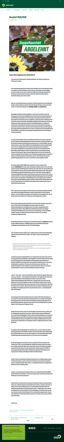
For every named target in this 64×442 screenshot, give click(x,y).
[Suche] (58, 1)
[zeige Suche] (60, 1)
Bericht (11, 411)
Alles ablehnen (19, 435)
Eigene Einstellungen (8, 435)
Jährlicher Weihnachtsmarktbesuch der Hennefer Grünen (20, 419)
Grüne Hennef (10, 5)
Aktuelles (13, 410)
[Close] (24, 425)
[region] (13, 432)
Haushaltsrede (15, 411)
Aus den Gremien (27, 410)
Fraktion (10, 410)
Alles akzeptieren (13, 437)
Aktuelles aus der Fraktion (20, 410)
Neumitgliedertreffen (43, 418)
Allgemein (32, 410)
